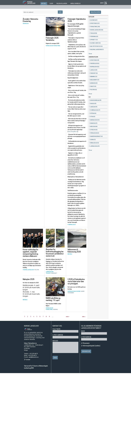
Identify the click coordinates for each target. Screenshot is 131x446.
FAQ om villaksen (64, 3)
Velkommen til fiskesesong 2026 (76, 311)
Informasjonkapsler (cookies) (95, 418)
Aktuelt (44, 3)
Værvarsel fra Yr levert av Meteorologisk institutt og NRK (36, 440)
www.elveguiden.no (74, 162)
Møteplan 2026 (30, 350)
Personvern (87, 416)
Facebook (29, 432)
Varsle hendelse (80, 3)
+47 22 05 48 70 (35, 426)
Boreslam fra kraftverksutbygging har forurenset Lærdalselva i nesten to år (56, 314)
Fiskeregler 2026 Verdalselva (54, 39)
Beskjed (56, 413)
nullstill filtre (94, 12)
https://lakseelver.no (32, 416)
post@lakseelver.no (35, 430)
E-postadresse (87, 410)
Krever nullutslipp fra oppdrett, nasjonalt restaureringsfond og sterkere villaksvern (32, 315)
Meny (102, 3)
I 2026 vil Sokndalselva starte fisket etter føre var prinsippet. (76, 354)
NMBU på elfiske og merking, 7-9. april (54, 371)
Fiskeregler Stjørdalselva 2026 (77, 20)
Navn (83, 404)
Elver (52, 3)
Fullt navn (57, 402)
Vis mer (91, 61)
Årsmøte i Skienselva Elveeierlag (28, 21)
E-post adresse (59, 408)
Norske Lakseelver (33, 399)
